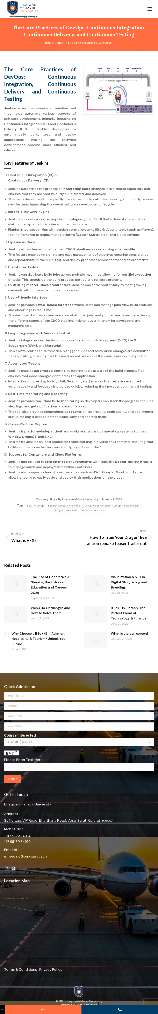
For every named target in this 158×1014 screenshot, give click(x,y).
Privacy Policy (50, 969)
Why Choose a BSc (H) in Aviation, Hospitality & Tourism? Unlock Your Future (39, 638)
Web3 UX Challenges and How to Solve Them (50, 610)
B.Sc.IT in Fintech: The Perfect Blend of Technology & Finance (128, 613)
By (78, 499)
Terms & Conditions (20, 969)
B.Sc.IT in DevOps (35, 506)
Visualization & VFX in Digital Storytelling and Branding (129, 582)
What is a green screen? (130, 633)
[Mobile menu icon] (150, 9)
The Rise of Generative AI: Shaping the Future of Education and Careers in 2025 (51, 585)
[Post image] (15, 583)
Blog (52, 499)
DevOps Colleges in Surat (97, 506)
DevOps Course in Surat (92, 510)
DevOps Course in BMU (65, 510)
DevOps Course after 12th (126, 506)
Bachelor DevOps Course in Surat (64, 506)
